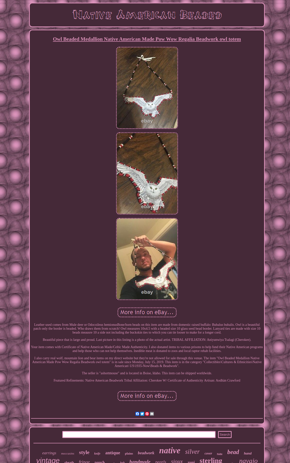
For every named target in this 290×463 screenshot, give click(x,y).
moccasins (67, 453)
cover (208, 453)
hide (220, 454)
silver (192, 451)
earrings (49, 453)
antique (112, 452)
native (169, 450)
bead (233, 452)
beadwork (146, 453)
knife (97, 453)
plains (129, 453)
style (84, 452)
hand (248, 453)
